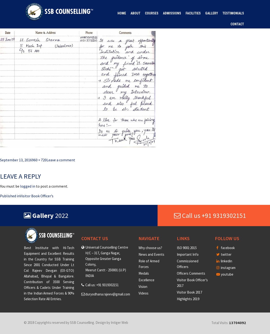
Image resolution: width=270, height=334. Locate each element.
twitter (223, 254)
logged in (27, 186)
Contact (237, 24)
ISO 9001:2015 (187, 248)
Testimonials (233, 13)
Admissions (172, 13)
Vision (143, 286)
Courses (151, 13)
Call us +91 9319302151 (210, 215)
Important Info (188, 254)
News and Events (151, 254)
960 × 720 (39, 160)
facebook (225, 248)
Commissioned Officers (187, 264)
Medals (144, 273)
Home (122, 13)
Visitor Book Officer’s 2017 (192, 283)
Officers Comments (191, 273)
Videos (143, 293)
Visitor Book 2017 (189, 292)
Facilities (193, 13)
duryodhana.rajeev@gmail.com (107, 294)
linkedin (224, 261)
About (135, 13)
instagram (225, 267)
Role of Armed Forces (149, 264)
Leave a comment (61, 160)
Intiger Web (119, 322)
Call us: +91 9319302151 (102, 285)
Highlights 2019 (188, 299)
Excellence (146, 280)
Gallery (211, 13)
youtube (224, 274)
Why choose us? (150, 248)
